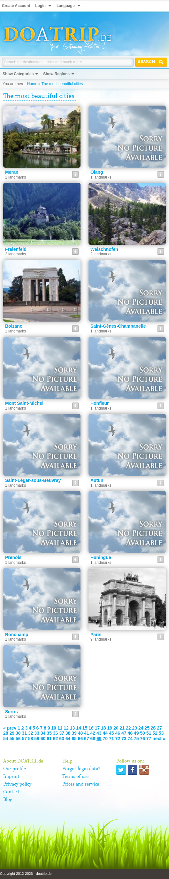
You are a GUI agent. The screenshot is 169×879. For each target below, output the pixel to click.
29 (11, 733)
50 (142, 733)
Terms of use (75, 776)
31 (24, 733)
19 (109, 728)
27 (159, 728)
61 (49, 738)
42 (93, 733)
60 (43, 738)
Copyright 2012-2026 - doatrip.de (25, 873)
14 (78, 728)
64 (68, 738)
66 (80, 738)
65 (74, 738)
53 (161, 733)
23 (134, 728)
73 (124, 738)
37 (61, 733)
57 (24, 738)
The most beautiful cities (62, 84)
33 (36, 733)
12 (66, 728)
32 (30, 733)
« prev (9, 728)
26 (153, 728)
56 (18, 738)
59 (36, 738)
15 (85, 728)
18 (103, 728)
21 (122, 728)
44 (105, 733)
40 (80, 733)
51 (148, 733)
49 (136, 733)
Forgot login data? (81, 768)
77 (148, 738)
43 (99, 733)
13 (72, 728)
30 (18, 733)
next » (158, 738)
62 (55, 738)
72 (117, 738)
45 (111, 733)
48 (130, 733)
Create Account (16, 6)
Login (40, 6)
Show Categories (18, 74)
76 (142, 738)
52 (154, 733)
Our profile (14, 768)
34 (43, 733)
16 (91, 728)
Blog (7, 799)
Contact (11, 792)
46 (117, 733)
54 (5, 738)
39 (74, 733)
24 (140, 728)
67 (86, 738)
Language (66, 6)
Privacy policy (17, 784)
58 (30, 738)
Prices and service (80, 784)
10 (53, 728)
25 (147, 728)
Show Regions (56, 74)
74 (130, 738)
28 (5, 733)
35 (49, 733)
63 (61, 738)
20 (116, 728)
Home (32, 84)
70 (105, 738)
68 (93, 738)
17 (97, 728)
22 (128, 728)
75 (136, 738)
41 (86, 733)
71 (111, 738)
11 (60, 728)
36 (55, 733)
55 (11, 738)
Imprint (11, 776)
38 (68, 733)
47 (124, 733)
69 (99, 738)
